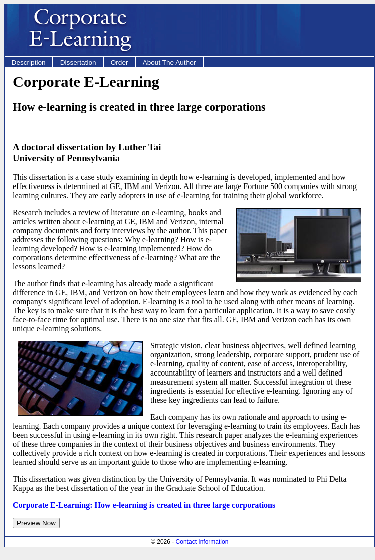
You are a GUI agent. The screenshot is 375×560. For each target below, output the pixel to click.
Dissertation (78, 62)
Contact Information (202, 541)
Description (29, 62)
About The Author (169, 62)
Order (119, 62)
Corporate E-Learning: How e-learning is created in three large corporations (144, 505)
